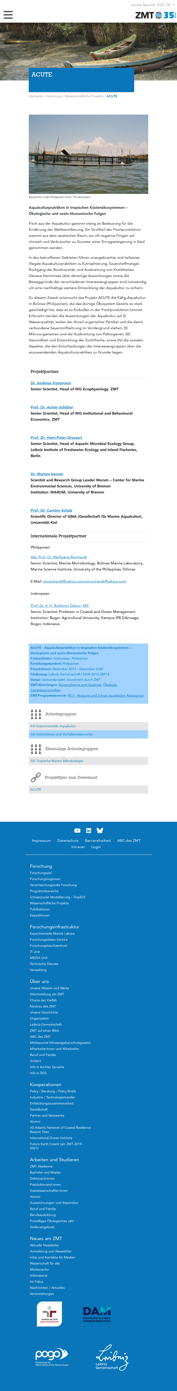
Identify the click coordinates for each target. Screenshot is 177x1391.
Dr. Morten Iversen (47, 474)
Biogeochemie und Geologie (80, 685)
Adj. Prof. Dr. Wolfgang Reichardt (59, 557)
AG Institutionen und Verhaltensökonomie (61, 734)
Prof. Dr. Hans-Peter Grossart (56, 437)
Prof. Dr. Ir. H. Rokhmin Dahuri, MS (60, 605)
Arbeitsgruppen (53, 714)
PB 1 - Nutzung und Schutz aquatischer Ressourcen (105, 695)
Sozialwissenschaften (45, 690)
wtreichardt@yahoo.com (64, 581)
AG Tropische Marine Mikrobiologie (56, 761)
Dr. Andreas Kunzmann (51, 383)
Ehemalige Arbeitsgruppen (64, 749)
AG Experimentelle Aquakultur (53, 726)
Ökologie (110, 685)
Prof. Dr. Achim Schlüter (52, 407)
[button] (170, 5)
